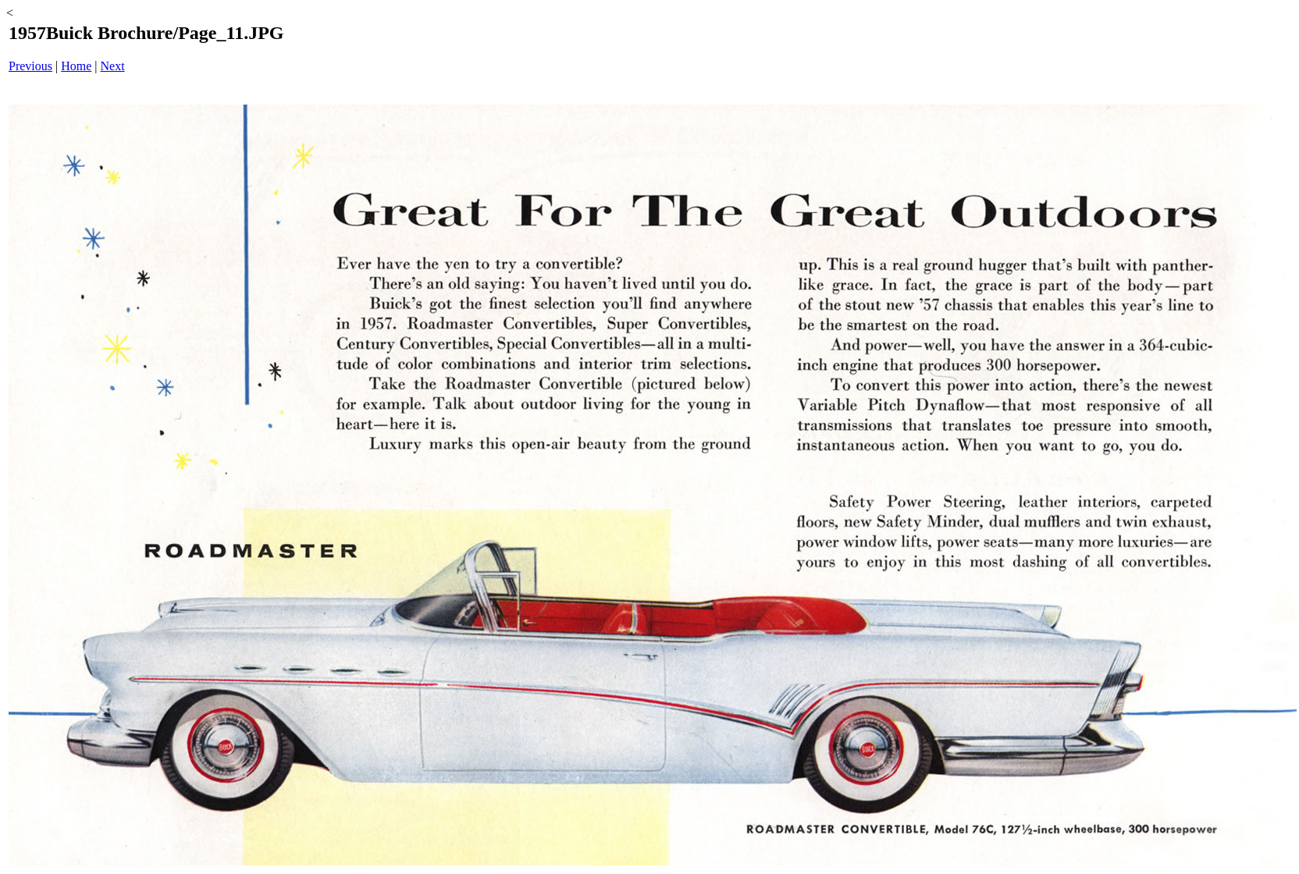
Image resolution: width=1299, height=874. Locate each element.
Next (113, 66)
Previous (30, 66)
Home (76, 66)
